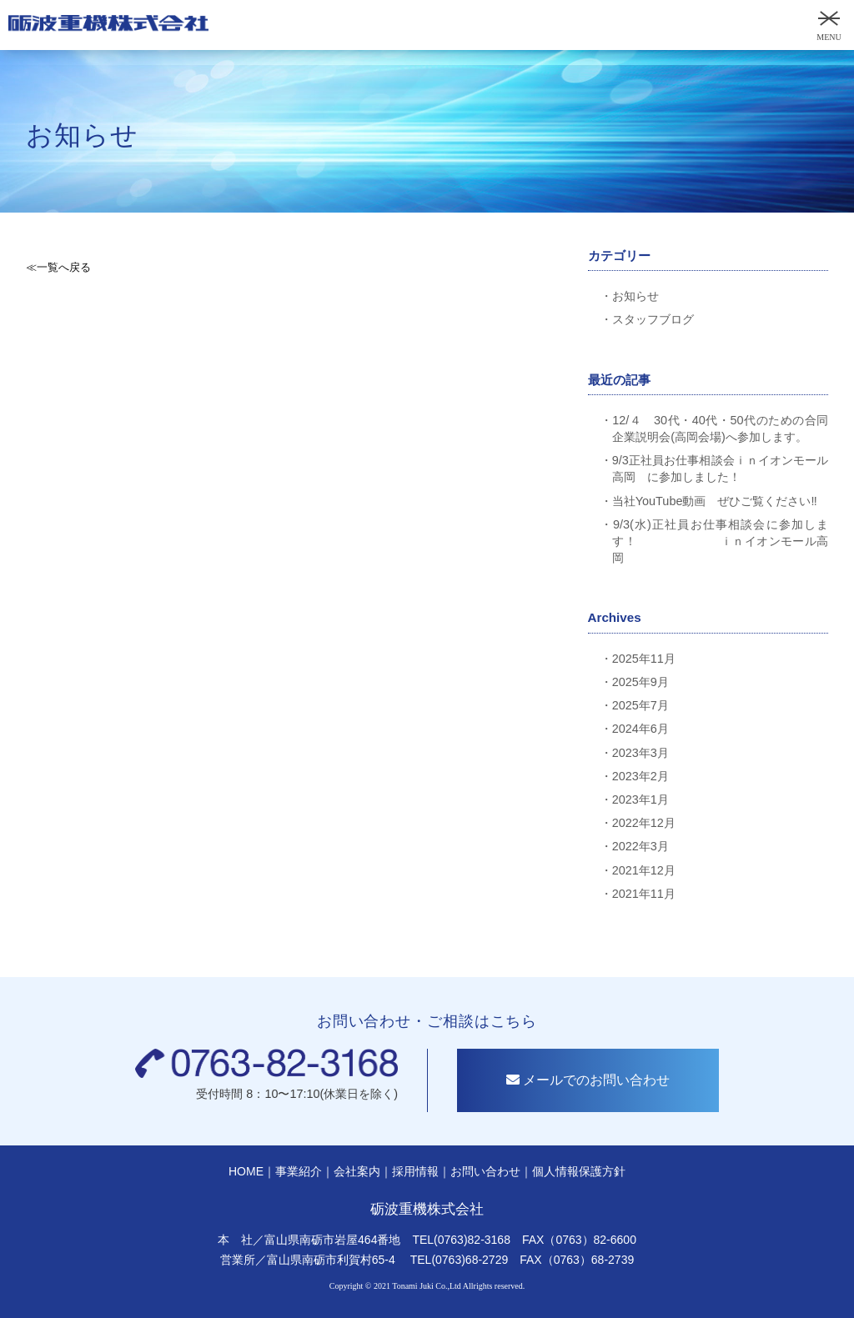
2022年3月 (640, 846)
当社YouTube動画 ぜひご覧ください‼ (714, 501)
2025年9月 (640, 682)
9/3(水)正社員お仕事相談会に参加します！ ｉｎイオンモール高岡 (720, 541)
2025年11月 (644, 658)
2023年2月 (640, 776)
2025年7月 (640, 705)
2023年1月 (640, 799)
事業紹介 (298, 1175)
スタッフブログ (653, 319)
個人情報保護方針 (578, 1175)
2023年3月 (640, 752)
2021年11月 (644, 893)
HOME (246, 1175)
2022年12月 (644, 822)
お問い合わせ (485, 1175)
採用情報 (415, 1175)
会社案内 (357, 1175)
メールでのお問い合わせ (592, 1085)
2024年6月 (640, 728)
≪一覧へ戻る (58, 267)
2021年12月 (644, 870)
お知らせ (635, 296)
